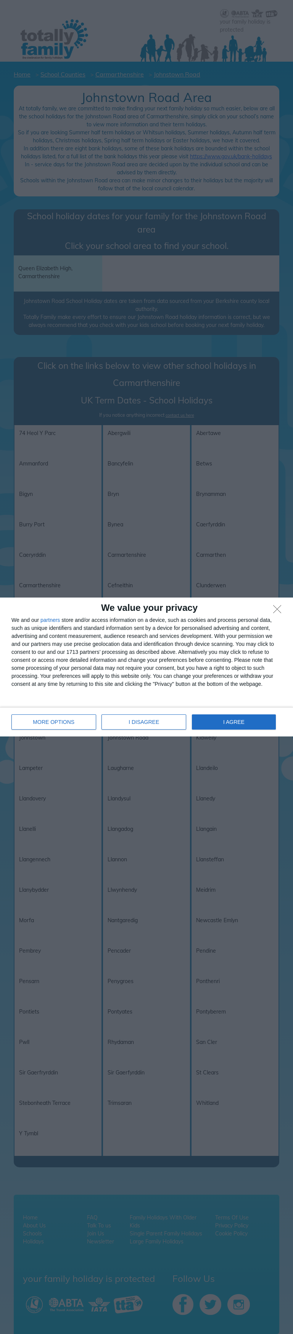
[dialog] (146, 667)
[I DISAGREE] (279, 611)
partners (50, 620)
